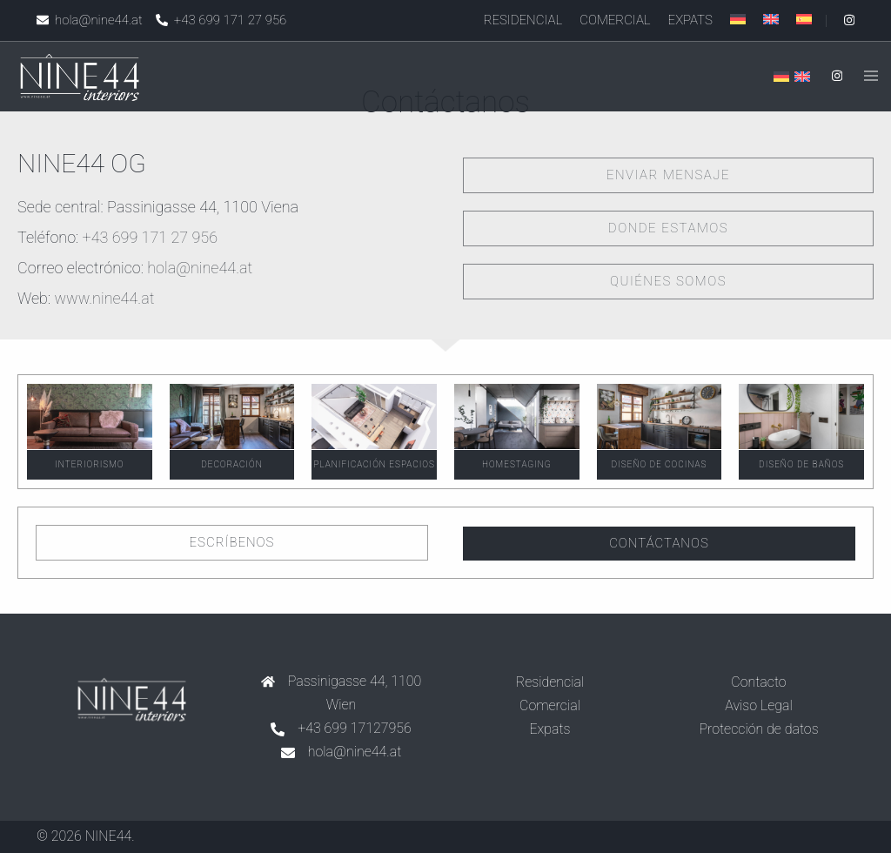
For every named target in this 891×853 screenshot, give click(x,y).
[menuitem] (738, 19)
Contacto (758, 682)
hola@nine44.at (199, 268)
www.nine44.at (104, 298)
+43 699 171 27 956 (150, 237)
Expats (690, 20)
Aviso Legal (759, 705)
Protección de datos (758, 729)
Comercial (614, 20)
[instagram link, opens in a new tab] (847, 20)
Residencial (523, 20)
